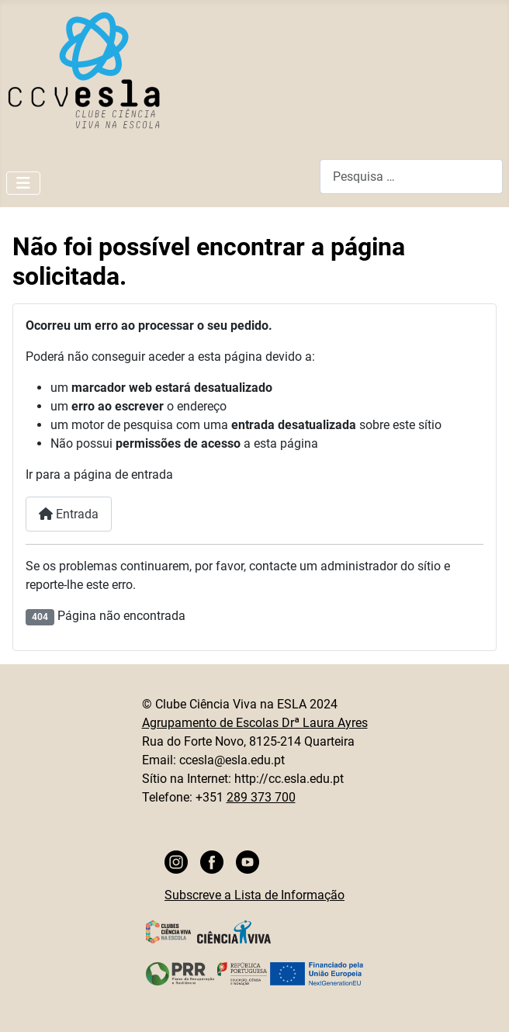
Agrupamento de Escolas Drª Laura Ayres (255, 722)
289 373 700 (261, 797)
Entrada (69, 514)
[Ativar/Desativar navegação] (23, 183)
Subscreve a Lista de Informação (254, 895)
